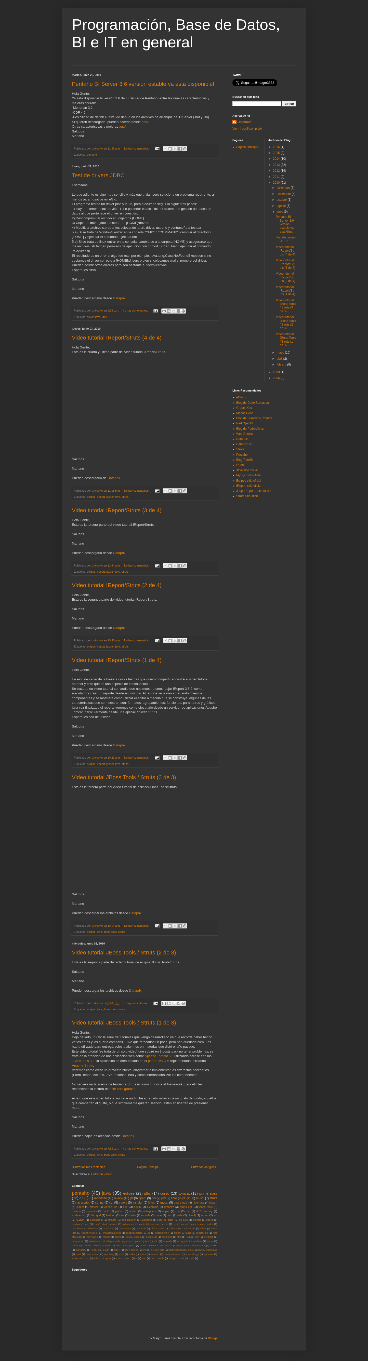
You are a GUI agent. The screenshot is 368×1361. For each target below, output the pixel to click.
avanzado (146, 1219)
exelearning (79, 1215)
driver (90, 316)
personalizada (176, 1249)
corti (166, 1224)
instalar (138, 1202)
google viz (151, 1236)
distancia (190, 1228)
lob (117, 1245)
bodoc (209, 1219)
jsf (131, 1198)
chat (104, 1224)
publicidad (211, 1249)
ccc (87, 1224)
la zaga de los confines (189, 1241)
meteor (94, 1206)
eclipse (91, 496)
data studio (181, 1202)
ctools (123, 1202)
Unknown (244, 122)
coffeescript (128, 1224)
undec (133, 1211)
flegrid (118, 1236)
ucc (129, 1258)
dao (188, 1211)
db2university (204, 1211)
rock (121, 1254)
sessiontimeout (172, 1254)
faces (188, 1232)
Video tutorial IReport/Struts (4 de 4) (117, 337)
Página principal (247, 147)
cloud (114, 1224)
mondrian (100, 1198)
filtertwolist (92, 1236)
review (118, 1198)
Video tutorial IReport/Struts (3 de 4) (117, 510)
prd (163, 1198)
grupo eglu (186, 1206)
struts (125, 496)
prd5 (190, 1249)
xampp (172, 1258)
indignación (78, 1241)
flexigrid (96, 1215)
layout (210, 1241)
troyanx (107, 1258)
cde (178, 1211)
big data (183, 1219)
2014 (277, 158)
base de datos (165, 1219)
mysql (164, 1202)
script (143, 1254)
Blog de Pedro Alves (250, 428)
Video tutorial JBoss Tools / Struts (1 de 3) (124, 1022)
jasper (110, 496)
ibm (197, 1236)
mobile (213, 1245)
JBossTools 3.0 (83, 1061)
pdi (154, 1198)
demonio (176, 1228)
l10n (155, 1241)
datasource (125, 1228)
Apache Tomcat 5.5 (159, 1056)
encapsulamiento (111, 1232)
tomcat (184, 1193)
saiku (132, 1254)
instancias (94, 1241)
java (97, 316)
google (137, 1236)
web (144, 1258)
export (177, 1232)
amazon (112, 1219)
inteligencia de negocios (117, 1241)
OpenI (240, 465)
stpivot (80, 1219)
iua (122, 1215)
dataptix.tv (108, 1228)
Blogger (213, 1338)
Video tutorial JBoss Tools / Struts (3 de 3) (124, 777)
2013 (277, 165)
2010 (277, 182)
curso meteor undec (202, 1224)
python (119, 1211)
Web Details (244, 434)
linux (151, 1202)
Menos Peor (244, 413)
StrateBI (241, 449)
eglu (125, 1206)
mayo (281, 352)
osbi (179, 1215)
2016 (277, 147)
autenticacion (129, 1219)
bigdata (197, 1219)
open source (131, 1249)
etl (149, 1232)
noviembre (284, 194)
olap (169, 1215)
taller (96, 1258)
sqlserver (77, 1258)
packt (106, 1211)
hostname (167, 1236)
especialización (134, 1232)
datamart (93, 1228)
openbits (91, 1211)
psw (199, 1249)
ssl (87, 1258)
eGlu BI (241, 397)
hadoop (110, 1215)
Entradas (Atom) (102, 1174)
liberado (76, 1245)
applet (165, 1211)
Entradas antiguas (203, 1167)
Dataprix (119, 298)
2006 (277, 378)
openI (142, 1198)
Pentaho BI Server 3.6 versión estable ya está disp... (285, 224)
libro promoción (102, 1245)
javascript (83, 1202)
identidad (208, 1236)
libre (87, 1245)
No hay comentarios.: (137, 148)
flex (128, 1236)
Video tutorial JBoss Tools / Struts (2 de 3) (124, 952)
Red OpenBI (244, 423)
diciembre (284, 188)
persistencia (157, 1249)
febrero (282, 364)
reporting (109, 1254)
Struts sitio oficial (247, 496)
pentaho (92, 154)
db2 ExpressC (158, 1228)
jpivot (146, 1241)
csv (174, 1224)
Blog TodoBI (244, 460)
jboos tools (110, 931)
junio (280, 211)
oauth (106, 1249)
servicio (155, 1254)
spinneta (208, 1254)
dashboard (77, 1228)
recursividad (92, 1254)
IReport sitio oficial (248, 486)
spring (99, 1202)
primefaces (208, 1193)
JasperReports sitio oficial (253, 491)
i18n (188, 1236)
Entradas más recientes (89, 1167)
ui (136, 1258)
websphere (149, 1211)
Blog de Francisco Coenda (254, 418)
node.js (95, 1249)
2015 (277, 153)
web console (157, 1258)
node (158, 1215)
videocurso (110, 1206)
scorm (204, 1215)
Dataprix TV (244, 444)
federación (202, 1232)
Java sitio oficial (247, 470)
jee (137, 1241)
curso (164, 1193)
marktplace (129, 1245)
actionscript (96, 1219)
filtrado (106, 1236)
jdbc (104, 316)
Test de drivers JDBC (98, 175)
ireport (101, 496)
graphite (169, 1206)
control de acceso (149, 1224)
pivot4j (191, 1215)
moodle (145, 1215)
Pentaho (242, 454)
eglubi (137, 1206)
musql (200, 1198)
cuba (184, 1224)
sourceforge (192, 1254)
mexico (76, 1211)
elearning (152, 1206)
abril (280, 358)
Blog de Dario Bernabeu (252, 403)
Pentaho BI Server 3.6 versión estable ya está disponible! (143, 84)
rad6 (78, 1254)
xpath (191, 1258)
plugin (186, 1198)
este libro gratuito (122, 1089)
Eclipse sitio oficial (248, 480)
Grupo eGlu (244, 408)
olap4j (117, 1249)
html (179, 1236)
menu (143, 1245)
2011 (277, 177)
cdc (96, 1224)
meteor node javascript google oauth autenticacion (177, 1245)
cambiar (76, 1224)
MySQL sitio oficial (248, 475)
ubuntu (119, 1258)
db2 (83, 1198)
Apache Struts (82, 1065)
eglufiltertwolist (89, 1232)
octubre (282, 199)
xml (182, 1258)
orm (144, 1249)
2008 (277, 372)
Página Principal (148, 1167)
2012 (277, 170)
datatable (141, 1228)
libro (174, 1198)
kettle (132, 1215)
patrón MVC (157, 1061)
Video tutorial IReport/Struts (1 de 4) (117, 660)
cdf (111, 1202)
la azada (167, 1241)
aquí (144, 122)
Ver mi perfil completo (247, 128)
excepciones (162, 1232)
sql (215, 1215)
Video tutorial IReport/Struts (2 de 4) (117, 585)
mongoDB (80, 1249)
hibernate (198, 1202)
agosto (281, 206)
